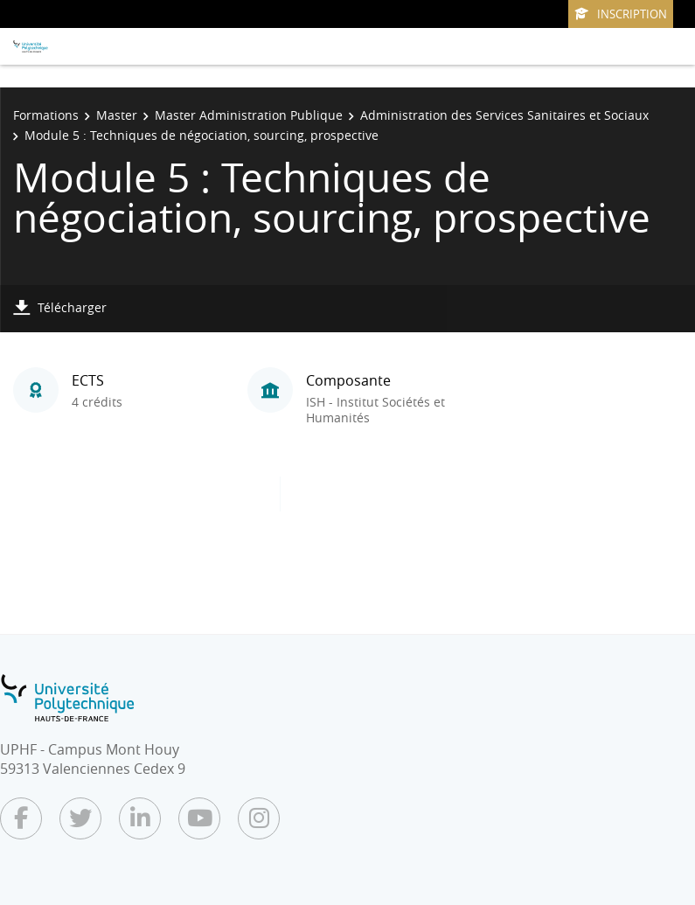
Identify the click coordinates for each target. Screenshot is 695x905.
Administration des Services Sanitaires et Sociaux (504, 115)
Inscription (620, 14)
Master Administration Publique (249, 115)
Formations (46, 115)
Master (116, 115)
